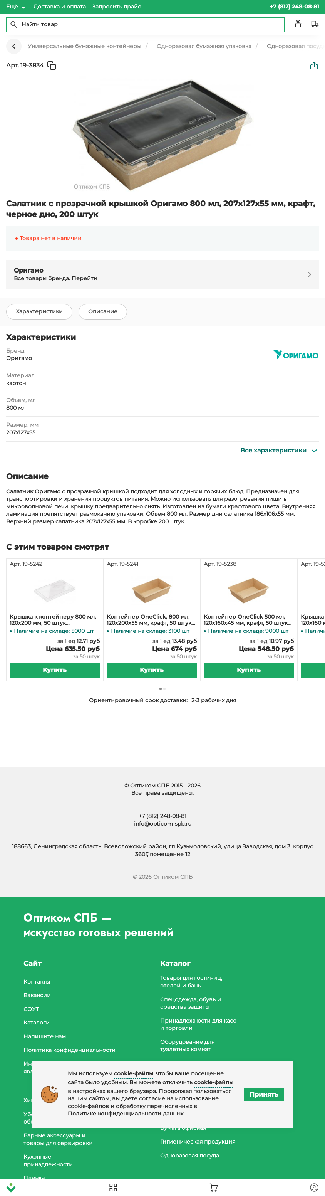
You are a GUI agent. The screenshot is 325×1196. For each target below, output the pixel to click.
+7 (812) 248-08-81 (162, 815)
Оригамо (19, 358)
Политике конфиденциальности (114, 1113)
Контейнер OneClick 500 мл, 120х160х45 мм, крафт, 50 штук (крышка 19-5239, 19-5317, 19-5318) (249, 620)
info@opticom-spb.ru (162, 823)
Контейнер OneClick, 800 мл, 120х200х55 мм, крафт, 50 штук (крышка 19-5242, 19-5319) (149, 620)
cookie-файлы (133, 1073)
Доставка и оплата (60, 6)
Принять (264, 1094)
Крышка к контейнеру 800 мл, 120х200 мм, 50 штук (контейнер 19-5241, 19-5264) (53, 620)
